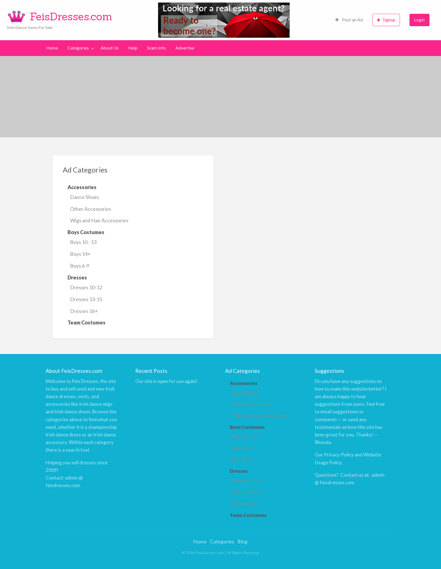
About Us (110, 47)
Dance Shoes (84, 197)
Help (133, 47)
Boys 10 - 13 (83, 242)
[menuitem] (349, 20)
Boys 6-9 (79, 266)
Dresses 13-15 (86, 299)
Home (52, 47)
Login (419, 19)
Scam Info (156, 47)
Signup (386, 20)
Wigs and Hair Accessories (99, 220)
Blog (243, 542)
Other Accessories (90, 209)
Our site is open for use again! (166, 381)
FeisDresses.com (71, 16)
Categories (78, 47)
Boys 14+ (80, 254)
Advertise (185, 47)
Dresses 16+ (84, 311)
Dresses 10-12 (86, 287)
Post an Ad (349, 19)
